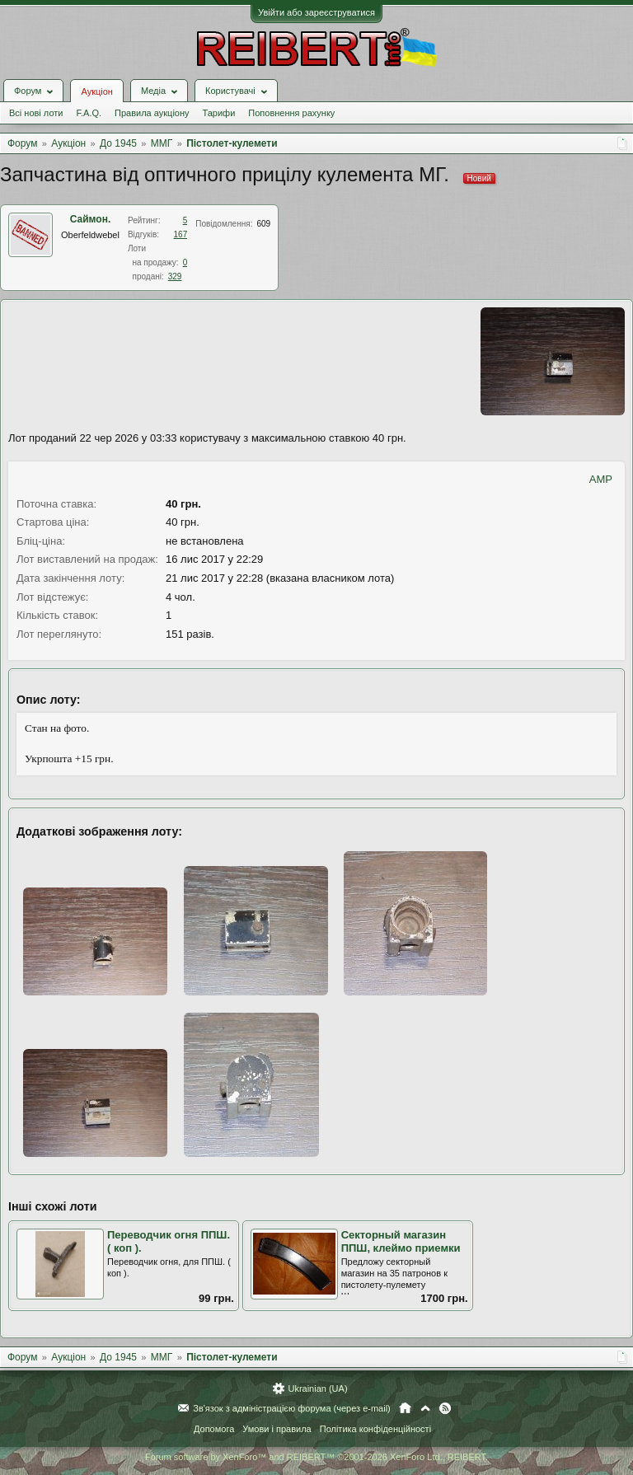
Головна (405, 1408)
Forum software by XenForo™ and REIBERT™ (316, 1457)
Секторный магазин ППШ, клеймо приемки (401, 1242)
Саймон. (90, 219)
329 (175, 276)
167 (181, 234)
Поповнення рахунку (291, 113)
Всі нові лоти (36, 113)
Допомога (214, 1429)
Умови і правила (276, 1429)
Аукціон (96, 91)
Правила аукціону (152, 113)
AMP (600, 479)
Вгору (425, 1408)
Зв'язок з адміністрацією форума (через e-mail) (292, 1408)
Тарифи (219, 113)
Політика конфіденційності (375, 1429)
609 (263, 223)
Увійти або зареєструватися (316, 12)
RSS (445, 1408)
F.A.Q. (88, 113)
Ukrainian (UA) (317, 1388)
